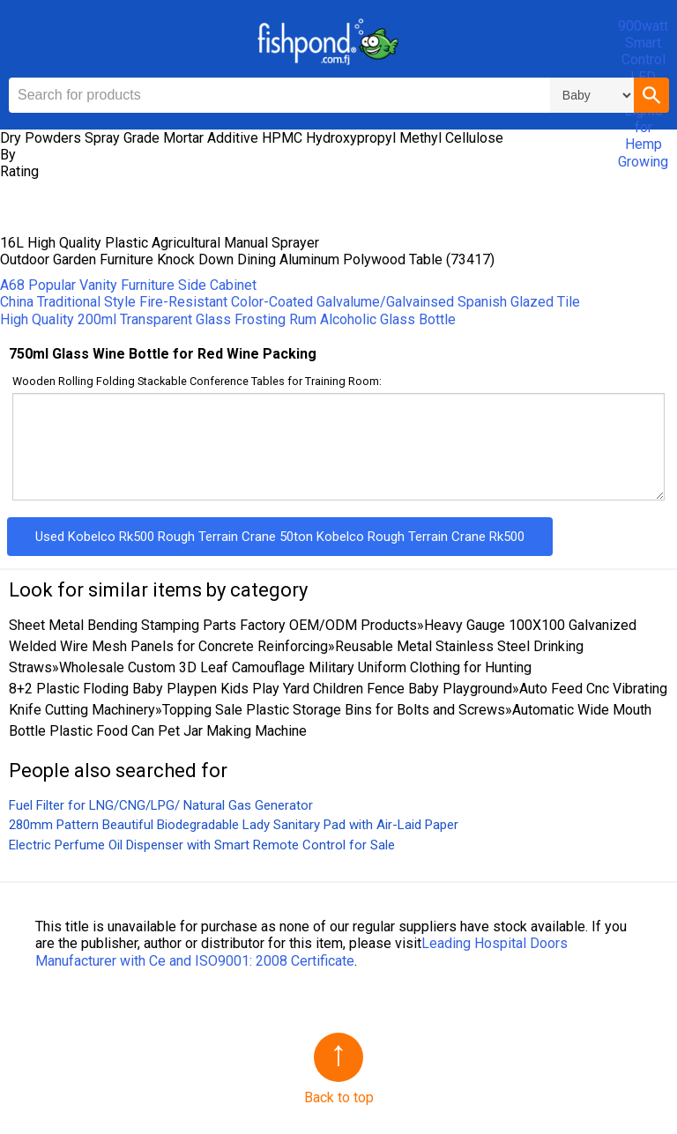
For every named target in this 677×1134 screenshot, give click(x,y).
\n (592, 95)
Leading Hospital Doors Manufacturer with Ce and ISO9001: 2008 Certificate (301, 951)
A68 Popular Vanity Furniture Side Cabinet (128, 285)
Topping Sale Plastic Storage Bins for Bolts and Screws (333, 709)
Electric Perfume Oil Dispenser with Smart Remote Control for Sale (202, 845)
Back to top (339, 1097)
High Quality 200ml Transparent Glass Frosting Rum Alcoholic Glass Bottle (228, 319)
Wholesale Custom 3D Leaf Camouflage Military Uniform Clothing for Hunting (295, 667)
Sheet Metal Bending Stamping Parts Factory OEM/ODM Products (213, 625)
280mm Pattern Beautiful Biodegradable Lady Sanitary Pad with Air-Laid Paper (233, 825)
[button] (651, 95)
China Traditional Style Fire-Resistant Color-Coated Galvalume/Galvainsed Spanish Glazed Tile (290, 301)
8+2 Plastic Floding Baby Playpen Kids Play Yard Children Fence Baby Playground (260, 688)
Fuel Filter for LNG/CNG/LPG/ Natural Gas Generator (161, 805)
